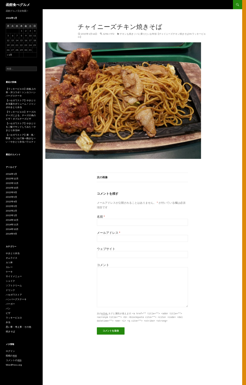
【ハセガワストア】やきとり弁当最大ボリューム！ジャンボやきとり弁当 (21, 104)
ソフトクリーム (14, 285)
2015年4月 (11, 201)
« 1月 (9, 54)
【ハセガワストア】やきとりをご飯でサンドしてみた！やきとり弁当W (21, 127)
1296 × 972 (108, 33)
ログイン (10, 351)
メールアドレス (108, 232)
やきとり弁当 (13, 253)
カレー (9, 267)
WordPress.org (14, 364)
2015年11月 (12, 183)
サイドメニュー (14, 276)
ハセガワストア (14, 294)
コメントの (13, 360)
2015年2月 (11, 210)
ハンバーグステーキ (16, 299)
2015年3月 (11, 206)
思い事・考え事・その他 (18, 326)
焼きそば (10, 331)
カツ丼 (9, 262)
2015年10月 (12, 187)
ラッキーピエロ (14, 317)
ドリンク (10, 290)
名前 (101, 216)
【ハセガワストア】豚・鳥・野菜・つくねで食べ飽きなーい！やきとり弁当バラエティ (21, 138)
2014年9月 (11, 233)
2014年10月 (12, 229)
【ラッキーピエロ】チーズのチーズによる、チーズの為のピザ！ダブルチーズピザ (21, 115)
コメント (103, 265)
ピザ (8, 313)
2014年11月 (12, 224)
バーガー (10, 303)
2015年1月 (11, 215)
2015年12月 (12, 178)
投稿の (11, 355)
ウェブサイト (106, 248)
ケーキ (9, 271)
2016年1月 (11, 173)
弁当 (8, 322)
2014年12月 (12, 219)
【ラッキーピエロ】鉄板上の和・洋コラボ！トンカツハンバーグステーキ (21, 92)
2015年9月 (11, 192)
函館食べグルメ (18, 4)
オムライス (11, 257)
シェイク (10, 280)
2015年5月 (11, 196)
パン (8, 308)
